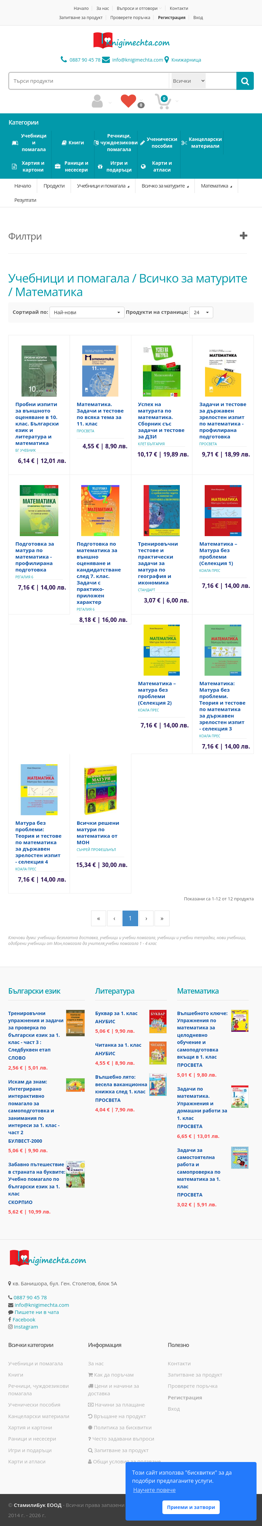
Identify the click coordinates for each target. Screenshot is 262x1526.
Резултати (25, 199)
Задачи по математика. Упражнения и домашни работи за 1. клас (202, 1103)
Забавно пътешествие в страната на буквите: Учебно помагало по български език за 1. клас (37, 1179)
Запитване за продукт (81, 17)
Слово (17, 1058)
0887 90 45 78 (81, 60)
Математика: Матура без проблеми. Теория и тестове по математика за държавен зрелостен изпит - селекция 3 (222, 706)
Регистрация (172, 17)
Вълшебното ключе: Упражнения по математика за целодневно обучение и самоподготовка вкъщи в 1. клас (202, 1035)
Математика (215, 185)
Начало (81, 8)
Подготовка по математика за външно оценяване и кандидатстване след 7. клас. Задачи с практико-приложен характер (99, 572)
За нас (103, 8)
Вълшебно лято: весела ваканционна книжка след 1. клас (121, 1084)
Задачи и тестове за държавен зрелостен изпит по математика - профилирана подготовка (222, 420)
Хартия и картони (30, 1427)
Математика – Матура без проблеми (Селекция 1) (218, 553)
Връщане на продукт (117, 1416)
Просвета (85, 431)
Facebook (24, 1319)
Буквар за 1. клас (116, 1013)
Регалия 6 (24, 577)
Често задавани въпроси (121, 1438)
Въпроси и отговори (137, 8)
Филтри (25, 235)
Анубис (105, 1021)
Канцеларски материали (38, 1416)
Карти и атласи (27, 1461)
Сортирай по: (30, 311)
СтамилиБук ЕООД (37, 1504)
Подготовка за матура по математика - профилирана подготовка (34, 556)
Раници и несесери (32, 1438)
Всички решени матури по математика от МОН (98, 832)
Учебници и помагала (101, 185)
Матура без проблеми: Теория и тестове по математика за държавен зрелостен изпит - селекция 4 (38, 842)
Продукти (53, 185)
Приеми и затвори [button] (191, 1507)
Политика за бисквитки (120, 1427)
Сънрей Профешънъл (96, 849)
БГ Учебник (25, 450)
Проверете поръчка (130, 17)
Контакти (179, 8)
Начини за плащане (116, 1404)
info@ (132, 60)
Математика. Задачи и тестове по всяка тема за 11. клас (100, 414)
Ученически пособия (34, 1404)
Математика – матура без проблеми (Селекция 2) (157, 693)
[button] (87, 312)
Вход (198, 17)
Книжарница (182, 60)
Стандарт (146, 590)
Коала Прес (209, 570)
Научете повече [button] (154, 1490)
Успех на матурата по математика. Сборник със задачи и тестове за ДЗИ (161, 420)
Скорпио (20, 1202)
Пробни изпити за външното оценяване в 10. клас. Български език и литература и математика (37, 423)
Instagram (26, 1326)
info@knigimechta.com (42, 1304)
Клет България (151, 443)
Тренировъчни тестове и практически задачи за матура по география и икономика (158, 563)
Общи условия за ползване (124, 1461)
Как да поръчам (111, 1374)
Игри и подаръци (30, 1450)
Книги (15, 1374)
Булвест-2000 (25, 1141)
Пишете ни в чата (37, 1311)
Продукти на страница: (157, 311)
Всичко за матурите (164, 185)
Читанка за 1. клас (118, 1045)
